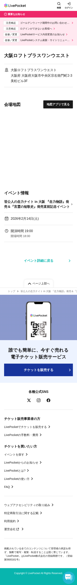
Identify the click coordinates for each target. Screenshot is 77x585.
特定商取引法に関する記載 (21, 513)
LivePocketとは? (14, 470)
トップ (11, 291)
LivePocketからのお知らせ (21, 462)
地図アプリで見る (58, 104)
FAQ (7, 487)
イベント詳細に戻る (38, 260)
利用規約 (10, 521)
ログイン (69, 8)
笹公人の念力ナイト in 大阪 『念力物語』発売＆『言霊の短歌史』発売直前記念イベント (37, 204)
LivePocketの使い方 (17, 478)
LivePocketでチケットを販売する (25, 427)
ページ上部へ (41, 283)
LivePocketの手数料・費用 (21, 435)
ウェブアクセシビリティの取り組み (27, 505)
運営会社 (12, 529)
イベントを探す (14, 454)
